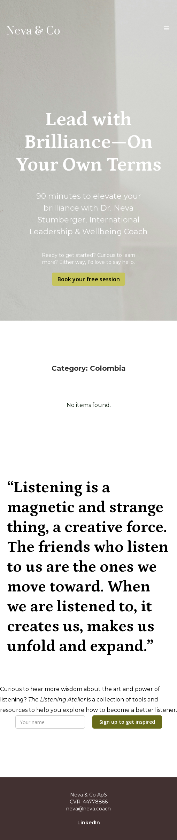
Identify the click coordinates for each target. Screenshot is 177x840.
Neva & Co (33, 31)
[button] (166, 30)
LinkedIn (88, 822)
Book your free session (88, 279)
